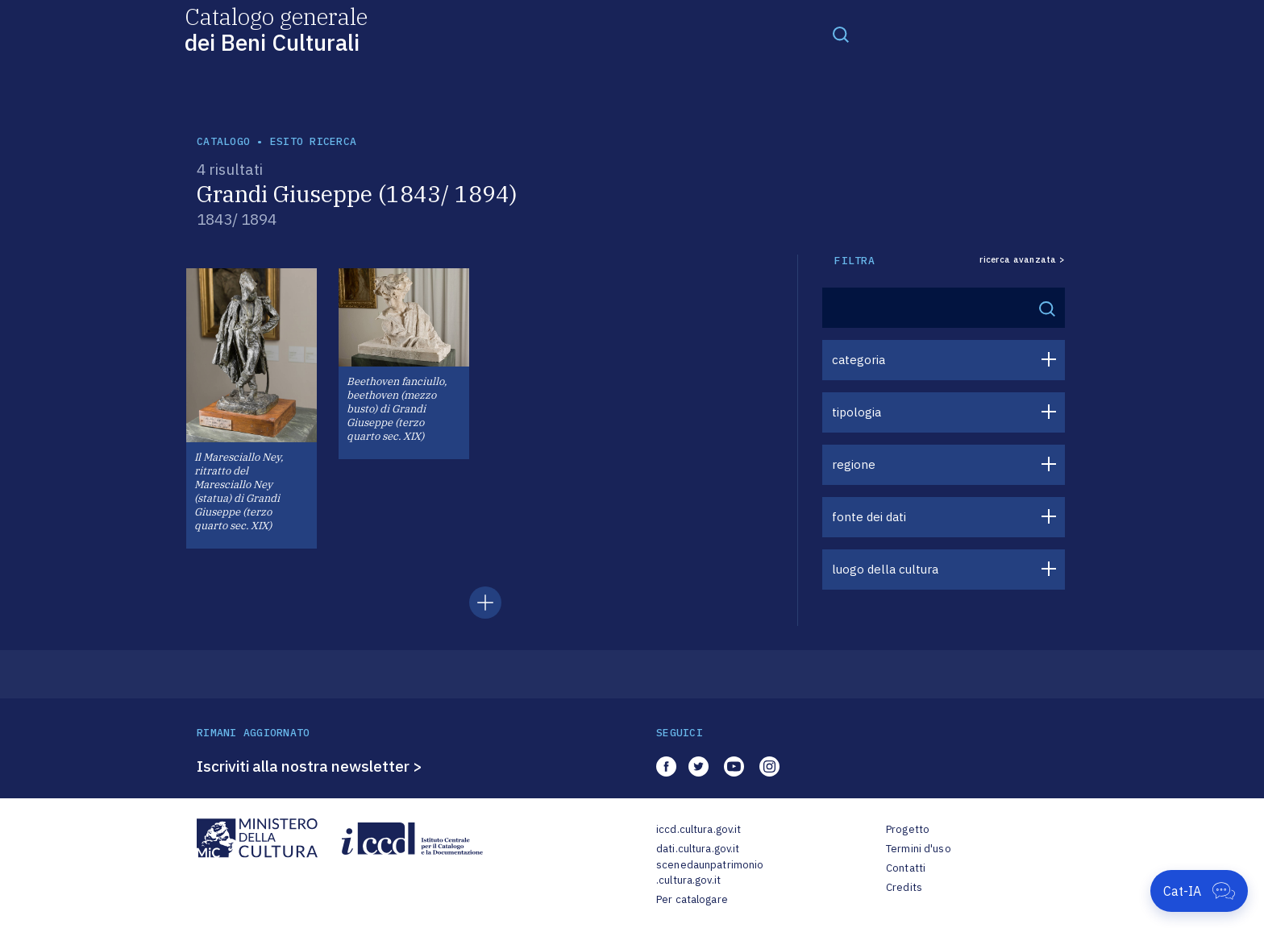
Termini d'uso (918, 849)
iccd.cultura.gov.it (698, 829)
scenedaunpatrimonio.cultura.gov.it (709, 873)
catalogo (223, 141)
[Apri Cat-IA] (1199, 891)
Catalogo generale (276, 29)
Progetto (907, 829)
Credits (904, 887)
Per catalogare (692, 899)
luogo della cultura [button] (885, 569)
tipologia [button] (856, 412)
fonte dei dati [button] (869, 516)
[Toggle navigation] (841, 34)
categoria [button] (858, 359)
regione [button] (853, 464)
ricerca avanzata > (1022, 260)
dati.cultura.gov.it (697, 849)
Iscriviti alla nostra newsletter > (309, 766)
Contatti (905, 868)
